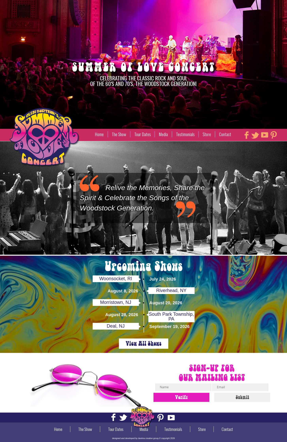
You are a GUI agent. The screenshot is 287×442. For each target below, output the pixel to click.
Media (163, 134)
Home (99, 134)
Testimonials (185, 134)
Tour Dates (142, 134)
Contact (225, 134)
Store (207, 134)
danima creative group (148, 438)
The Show (119, 134)
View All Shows (143, 343)
